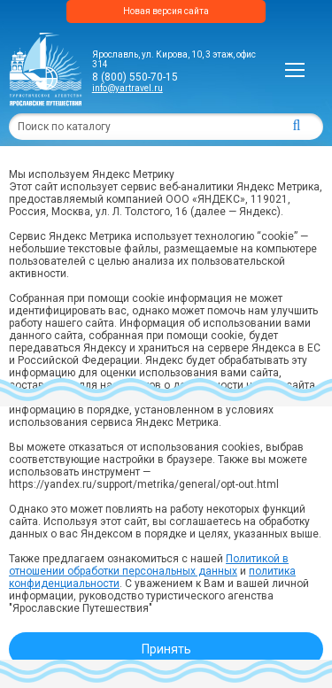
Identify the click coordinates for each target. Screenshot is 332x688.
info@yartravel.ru (127, 88)
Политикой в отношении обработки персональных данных (149, 565)
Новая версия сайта (166, 11)
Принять (166, 649)
